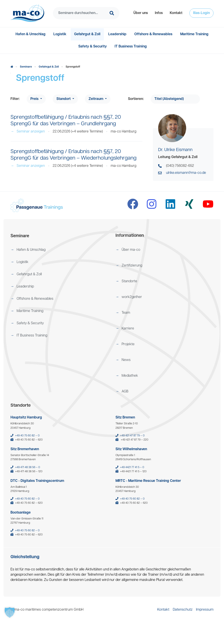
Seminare (26, 67)
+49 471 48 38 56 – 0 (27, 467)
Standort (64, 99)
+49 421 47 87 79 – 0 (132, 435)
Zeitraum (96, 99)
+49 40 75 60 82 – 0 (27, 435)
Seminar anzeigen (27, 131)
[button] (140, 13)
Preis (34, 99)
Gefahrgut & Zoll (49, 67)
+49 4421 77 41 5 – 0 (132, 467)
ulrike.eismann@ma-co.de (186, 173)
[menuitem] (140, 13)
